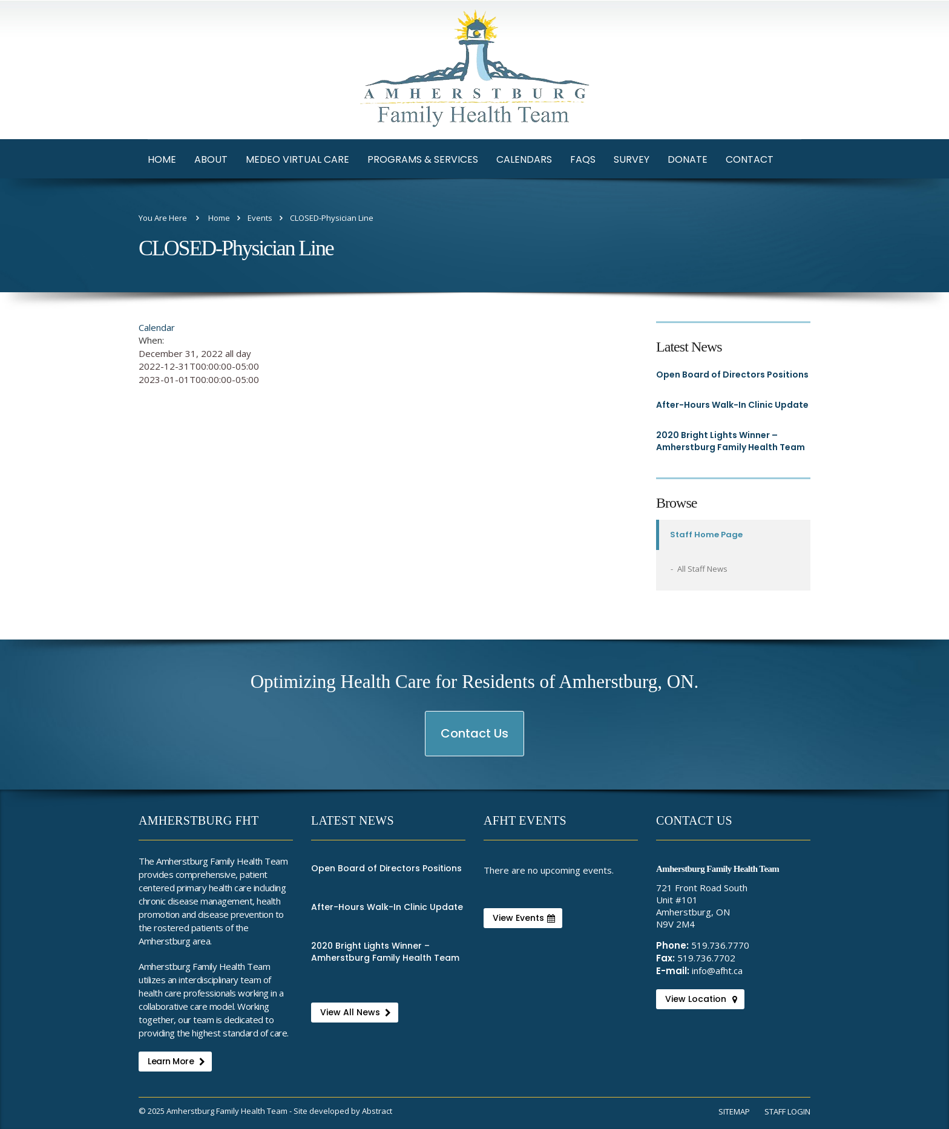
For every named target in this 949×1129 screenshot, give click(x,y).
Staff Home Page (706, 534)
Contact (749, 159)
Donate (688, 159)
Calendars (524, 159)
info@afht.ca (717, 970)
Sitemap (734, 1111)
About (211, 159)
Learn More (176, 1061)
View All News (355, 1012)
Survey (631, 159)
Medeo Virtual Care (297, 159)
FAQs (583, 159)
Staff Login (787, 1111)
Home (162, 159)
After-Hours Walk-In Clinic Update (732, 405)
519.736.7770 (720, 945)
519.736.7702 (706, 958)
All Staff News (702, 568)
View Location (701, 999)
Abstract (377, 1110)
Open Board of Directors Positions (732, 374)
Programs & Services (422, 159)
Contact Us (475, 740)
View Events (524, 918)
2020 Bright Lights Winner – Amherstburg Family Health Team (730, 441)
